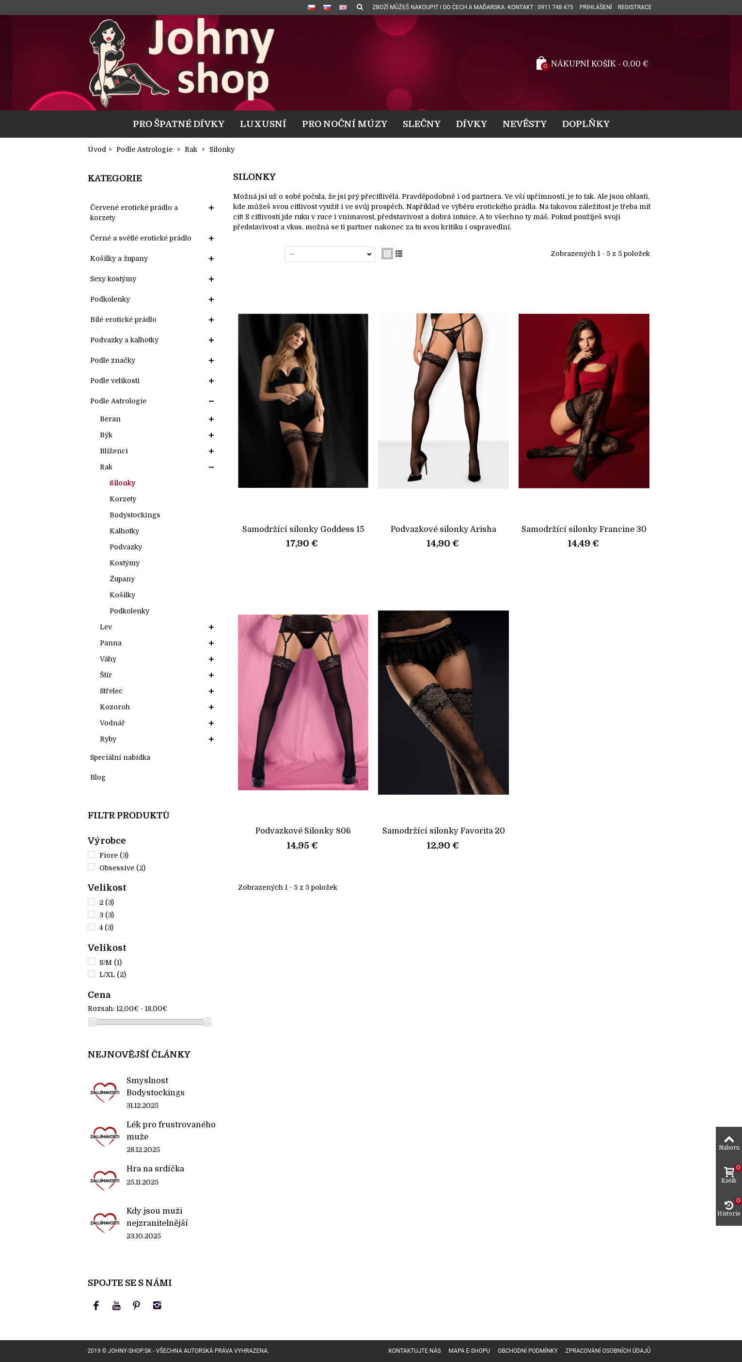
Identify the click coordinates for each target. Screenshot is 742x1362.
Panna (111, 643)
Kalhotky (124, 531)
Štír (106, 675)
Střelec (111, 691)
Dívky (471, 124)
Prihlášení (596, 7)
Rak (106, 467)
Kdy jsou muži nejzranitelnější (157, 1216)
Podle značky (112, 360)
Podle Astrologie (118, 401)
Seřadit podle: (261, 254)
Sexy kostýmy (113, 279)
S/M (110, 962)
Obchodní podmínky (528, 1350)
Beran (110, 419)
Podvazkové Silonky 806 (303, 830)
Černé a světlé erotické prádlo (140, 238)
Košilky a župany (119, 258)
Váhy (108, 659)
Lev (106, 627)
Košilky (122, 595)
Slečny (422, 124)
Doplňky (586, 124)
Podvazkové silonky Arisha (443, 529)
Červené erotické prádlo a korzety (134, 213)
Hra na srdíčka (155, 1168)
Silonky (122, 483)
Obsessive (122, 868)
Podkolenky (110, 299)
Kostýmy (125, 563)
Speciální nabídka (120, 757)
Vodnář (112, 723)
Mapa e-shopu (469, 1350)
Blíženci (114, 451)
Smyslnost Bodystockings (155, 1086)
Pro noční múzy (344, 124)
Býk (106, 435)
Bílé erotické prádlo (123, 319)
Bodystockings (135, 515)
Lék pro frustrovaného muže (171, 1130)
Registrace (635, 7)
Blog (98, 777)
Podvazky (126, 547)
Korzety (123, 499)
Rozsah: (101, 1008)
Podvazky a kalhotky (124, 340)
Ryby (108, 739)
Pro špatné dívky (178, 124)
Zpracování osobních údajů (608, 1350)
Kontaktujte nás (414, 1350)
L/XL (112, 974)
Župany (122, 579)
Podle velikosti (115, 381)
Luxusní (263, 124)
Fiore (113, 855)
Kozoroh (115, 707)
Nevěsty (525, 124)
